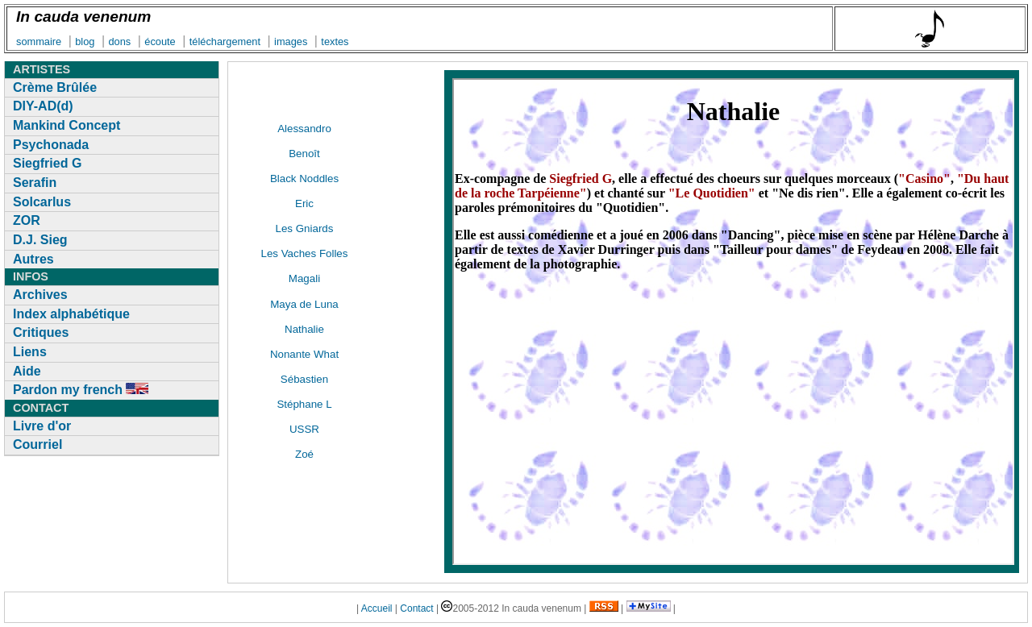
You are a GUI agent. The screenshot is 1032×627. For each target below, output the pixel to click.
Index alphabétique (71, 314)
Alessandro (304, 128)
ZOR (26, 220)
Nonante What (304, 354)
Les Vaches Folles (304, 253)
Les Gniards (305, 228)
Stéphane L (304, 404)
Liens (30, 352)
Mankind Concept (66, 125)
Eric (304, 203)
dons (119, 41)
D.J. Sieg (40, 240)
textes (334, 41)
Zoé (304, 454)
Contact (416, 608)
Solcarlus (42, 202)
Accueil (377, 608)
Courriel (37, 444)
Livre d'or (42, 426)
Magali (304, 278)
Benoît (304, 153)
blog (84, 41)
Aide (27, 371)
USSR (304, 429)
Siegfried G (47, 163)
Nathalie (304, 329)
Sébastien (304, 379)
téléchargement (224, 41)
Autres (33, 259)
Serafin (34, 182)
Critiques (41, 332)
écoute (159, 41)
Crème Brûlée (55, 87)
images (290, 41)
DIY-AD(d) (43, 106)
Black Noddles (304, 178)
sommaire (38, 41)
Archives (40, 294)
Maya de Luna (304, 304)
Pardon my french (80, 390)
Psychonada (51, 145)
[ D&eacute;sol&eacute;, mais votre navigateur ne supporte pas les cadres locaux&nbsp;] (733, 321)
